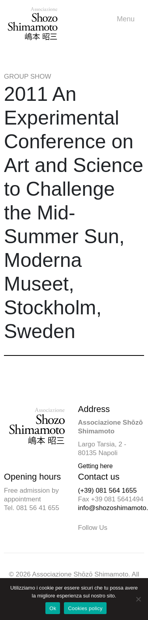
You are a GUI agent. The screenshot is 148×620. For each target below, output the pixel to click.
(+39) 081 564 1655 (107, 490)
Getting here (95, 466)
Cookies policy (85, 608)
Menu (128, 19)
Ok (52, 608)
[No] (138, 599)
